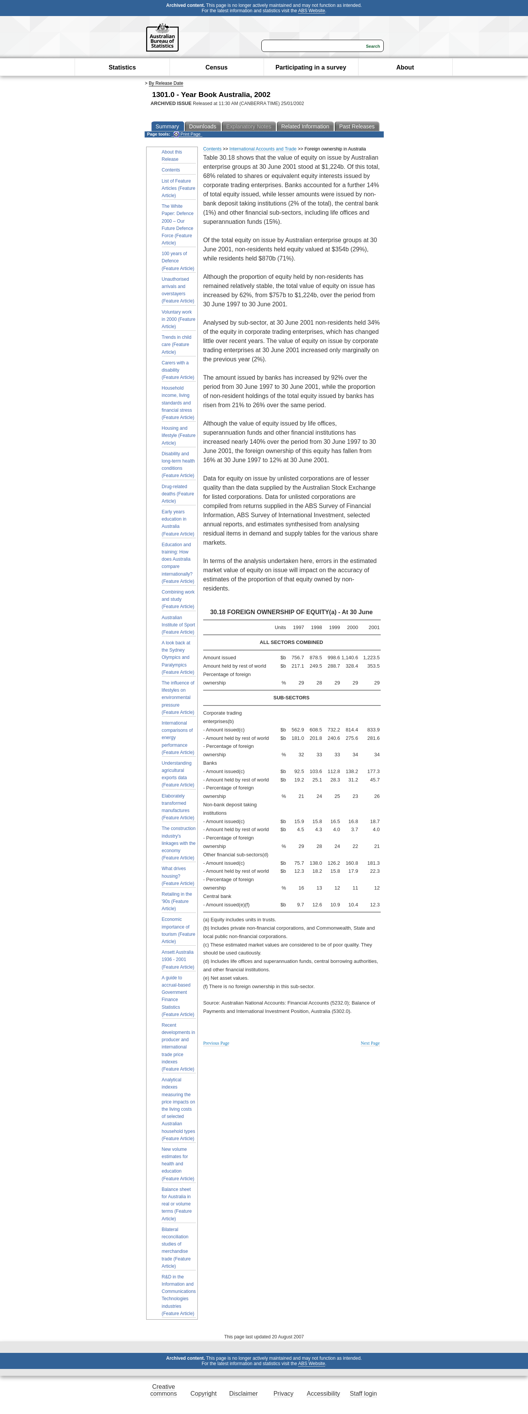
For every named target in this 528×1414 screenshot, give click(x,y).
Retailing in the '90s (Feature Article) (177, 901)
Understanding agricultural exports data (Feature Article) (178, 774)
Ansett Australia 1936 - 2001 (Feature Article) (178, 959)
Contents (171, 170)
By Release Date (166, 83)
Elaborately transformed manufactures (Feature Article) (178, 807)
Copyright (204, 1393)
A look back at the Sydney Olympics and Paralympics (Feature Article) (178, 657)
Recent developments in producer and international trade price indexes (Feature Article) (178, 1047)
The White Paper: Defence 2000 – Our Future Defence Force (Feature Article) (178, 225)
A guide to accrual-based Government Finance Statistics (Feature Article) (178, 996)
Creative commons (163, 1390)
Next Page (370, 1043)
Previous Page (216, 1043)
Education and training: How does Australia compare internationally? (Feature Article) (178, 563)
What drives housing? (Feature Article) (178, 876)
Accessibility (323, 1393)
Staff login (363, 1393)
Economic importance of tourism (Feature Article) (179, 930)
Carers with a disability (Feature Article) (178, 370)
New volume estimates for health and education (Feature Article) (178, 1164)
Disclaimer (243, 1393)
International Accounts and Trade (263, 149)
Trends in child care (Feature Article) (177, 344)
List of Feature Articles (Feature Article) (179, 188)
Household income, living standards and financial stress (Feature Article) (178, 402)
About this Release (172, 155)
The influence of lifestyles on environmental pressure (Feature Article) (178, 697)
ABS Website (311, 10)
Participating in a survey (310, 67)
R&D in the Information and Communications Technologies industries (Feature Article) (179, 1295)
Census (216, 67)
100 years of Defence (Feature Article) (178, 261)
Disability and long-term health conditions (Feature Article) (178, 465)
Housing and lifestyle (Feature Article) (179, 435)
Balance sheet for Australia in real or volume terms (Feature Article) (177, 1204)
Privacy (283, 1393)
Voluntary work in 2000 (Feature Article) (179, 319)
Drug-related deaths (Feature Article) (178, 494)
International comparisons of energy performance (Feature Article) (178, 737)
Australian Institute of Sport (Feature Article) (178, 625)
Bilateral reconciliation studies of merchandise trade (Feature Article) (176, 1248)
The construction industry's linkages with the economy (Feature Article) (179, 843)
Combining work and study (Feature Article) (178, 599)
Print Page (186, 134)
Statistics (122, 67)
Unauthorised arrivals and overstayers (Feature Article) (178, 290)
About (405, 67)
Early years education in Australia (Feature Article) (178, 523)
